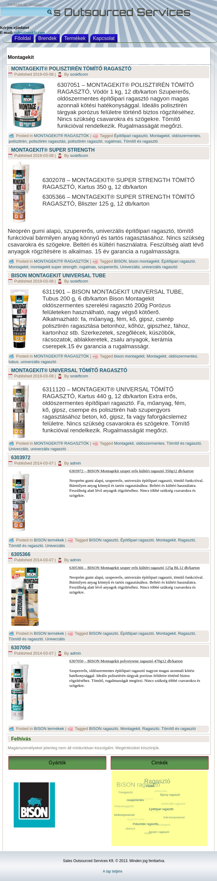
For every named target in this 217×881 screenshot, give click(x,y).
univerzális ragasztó (159, 267)
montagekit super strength (54, 267)
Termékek (75, 38)
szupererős (108, 267)
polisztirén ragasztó (85, 141)
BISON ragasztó (103, 540)
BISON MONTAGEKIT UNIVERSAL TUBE (58, 275)
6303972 (20, 457)
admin (75, 463)
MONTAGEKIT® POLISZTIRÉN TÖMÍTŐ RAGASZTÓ (71, 68)
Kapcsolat (104, 38)
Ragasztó (186, 540)
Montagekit (160, 135)
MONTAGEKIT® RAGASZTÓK (61, 135)
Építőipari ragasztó (130, 135)
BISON (120, 261)
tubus (14, 361)
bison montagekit (144, 261)
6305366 (20, 554)
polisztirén (18, 141)
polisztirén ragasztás (47, 141)
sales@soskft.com (29, 32)
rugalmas (113, 141)
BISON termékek (49, 540)
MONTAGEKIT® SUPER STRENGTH (53, 150)
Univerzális (130, 267)
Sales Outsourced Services (109, 12)
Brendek (47, 38)
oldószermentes (186, 135)
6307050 (20, 647)
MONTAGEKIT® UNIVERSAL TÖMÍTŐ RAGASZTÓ (69, 370)
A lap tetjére (112, 871)
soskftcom (79, 74)
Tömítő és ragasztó (140, 141)
